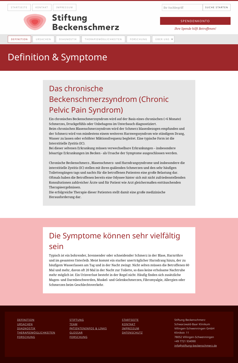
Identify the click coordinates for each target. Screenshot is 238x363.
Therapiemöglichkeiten (103, 39)
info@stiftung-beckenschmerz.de (195, 345)
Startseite (19, 7)
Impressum (64, 7)
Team (74, 324)
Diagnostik (68, 39)
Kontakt (41, 7)
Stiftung (77, 320)
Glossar (76, 332)
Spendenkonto (195, 21)
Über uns (162, 39)
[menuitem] (20, 39)
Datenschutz (132, 332)
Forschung (138, 39)
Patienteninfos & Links (88, 328)
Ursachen (43, 39)
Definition (19, 39)
